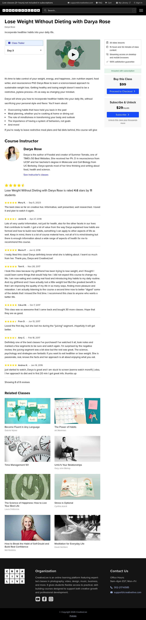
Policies (73, 616)
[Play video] (73, 55)
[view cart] (109, 3)
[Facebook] (44, 599)
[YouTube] (37, 599)
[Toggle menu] (141, 10)
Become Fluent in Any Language (22, 427)
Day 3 (10, 50)
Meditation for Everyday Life (69, 543)
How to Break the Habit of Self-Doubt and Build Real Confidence (27, 545)
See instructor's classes (36, 174)
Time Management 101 (17, 465)
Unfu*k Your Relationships (68, 465)
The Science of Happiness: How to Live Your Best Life (26, 504)
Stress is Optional (64, 502)
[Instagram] (50, 599)
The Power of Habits (65, 427)
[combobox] (89, 10)
